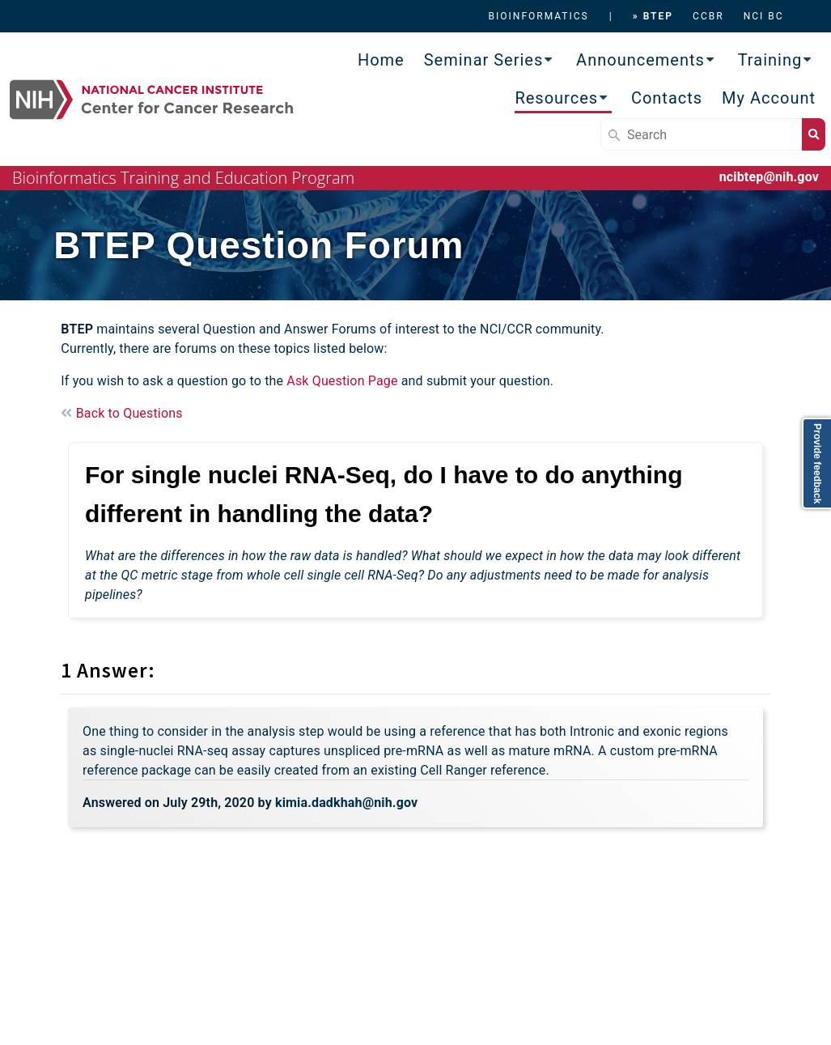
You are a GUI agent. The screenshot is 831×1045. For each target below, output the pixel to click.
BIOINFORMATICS (539, 16)
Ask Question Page (341, 381)
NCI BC (764, 16)
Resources (556, 98)
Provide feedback (817, 463)
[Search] (701, 134)
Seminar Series (484, 60)
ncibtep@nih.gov (769, 177)
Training (770, 60)
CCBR (708, 16)
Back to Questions (121, 413)
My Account (769, 98)
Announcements (640, 60)
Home (381, 60)
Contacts (666, 98)
